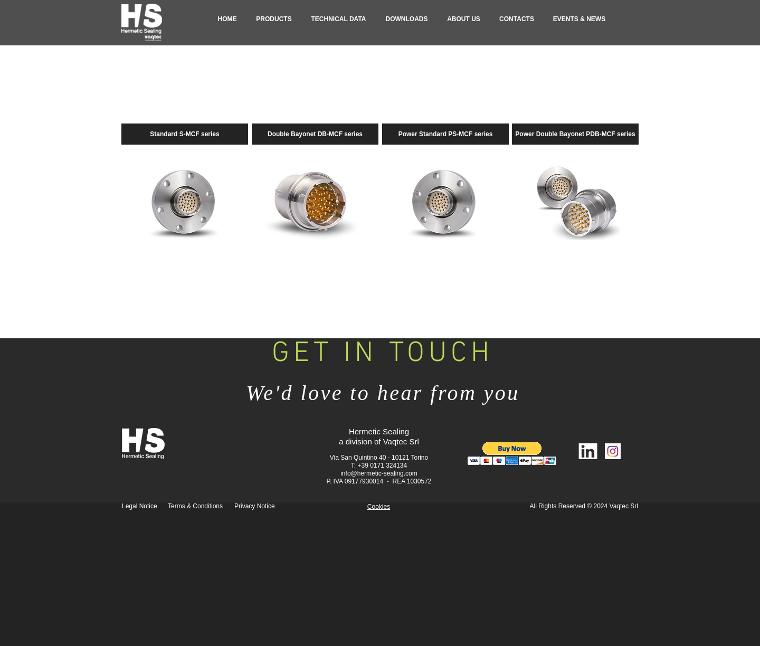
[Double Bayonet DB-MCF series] (315, 134)
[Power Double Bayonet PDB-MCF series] (575, 134)
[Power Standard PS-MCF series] (445, 134)
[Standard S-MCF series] (184, 134)
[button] (273, 19)
